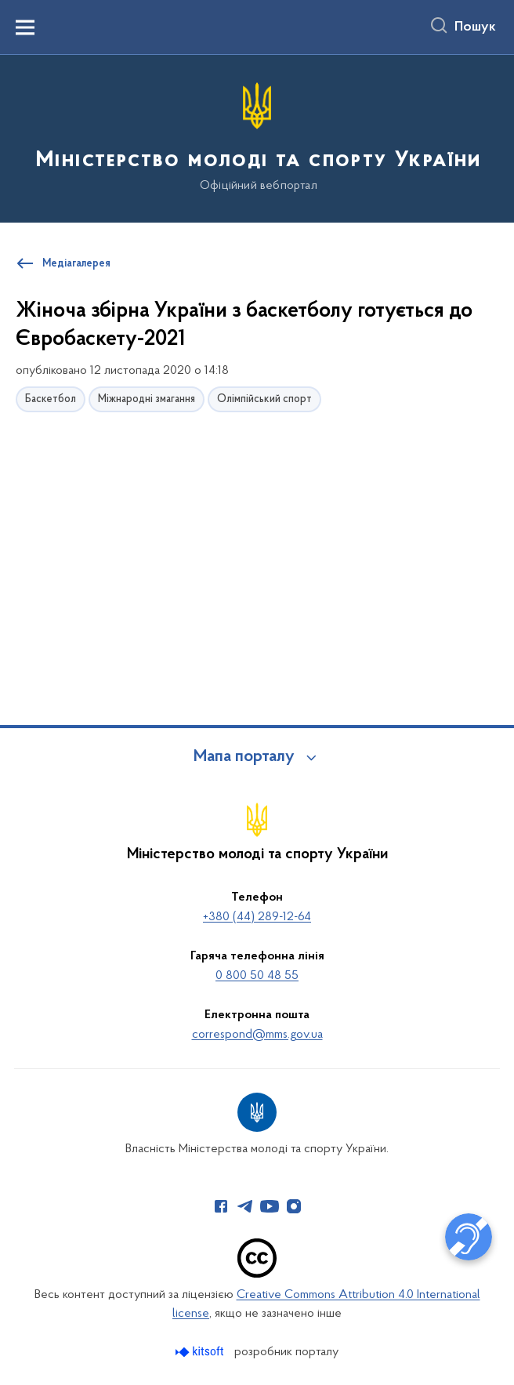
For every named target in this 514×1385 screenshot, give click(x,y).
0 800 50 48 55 (257, 976)
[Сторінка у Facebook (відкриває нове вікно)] (221, 1206)
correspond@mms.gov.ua (257, 1034)
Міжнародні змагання (146, 399)
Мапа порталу (244, 757)
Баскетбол (50, 399)
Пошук (475, 27)
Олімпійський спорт (264, 399)
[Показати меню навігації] (25, 27)
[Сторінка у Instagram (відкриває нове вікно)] (293, 1206)
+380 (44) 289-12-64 (257, 917)
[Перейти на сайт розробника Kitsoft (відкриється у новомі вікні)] (201, 1352)
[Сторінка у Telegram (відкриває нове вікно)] (245, 1206)
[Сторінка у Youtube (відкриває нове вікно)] (269, 1206)
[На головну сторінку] (257, 137)
